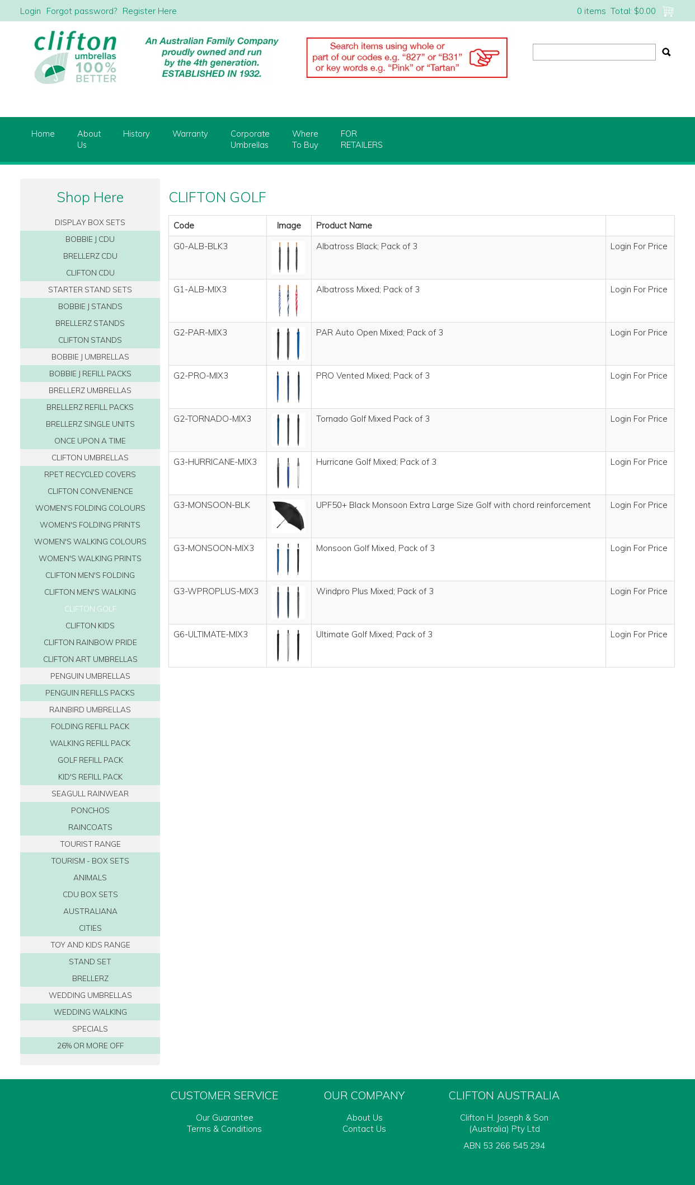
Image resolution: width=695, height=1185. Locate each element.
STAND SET (90, 961)
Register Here (150, 11)
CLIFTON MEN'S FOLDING (90, 575)
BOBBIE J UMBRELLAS (90, 356)
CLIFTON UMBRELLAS (90, 457)
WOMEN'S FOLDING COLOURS (90, 507)
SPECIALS (90, 1028)
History (136, 133)
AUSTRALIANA (90, 911)
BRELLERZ (90, 978)
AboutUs (89, 139)
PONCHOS (90, 810)
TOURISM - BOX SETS (90, 860)
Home (43, 133)
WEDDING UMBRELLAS (90, 995)
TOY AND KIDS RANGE (90, 944)
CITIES (90, 927)
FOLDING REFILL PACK (90, 726)
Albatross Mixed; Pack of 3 (368, 289)
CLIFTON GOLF (90, 608)
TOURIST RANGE (90, 843)
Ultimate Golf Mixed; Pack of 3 (374, 634)
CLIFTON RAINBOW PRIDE (90, 642)
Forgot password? (81, 11)
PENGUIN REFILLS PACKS (90, 692)
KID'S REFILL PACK (90, 776)
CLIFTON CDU (90, 272)
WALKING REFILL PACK (90, 743)
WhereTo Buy (305, 139)
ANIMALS (90, 877)
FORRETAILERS (362, 139)
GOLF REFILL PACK (90, 759)
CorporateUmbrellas (250, 139)
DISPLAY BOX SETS (90, 222)
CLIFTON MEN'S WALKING (90, 591)
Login (30, 11)
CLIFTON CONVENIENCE (90, 491)
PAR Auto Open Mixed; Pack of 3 (379, 332)
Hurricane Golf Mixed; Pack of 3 (376, 461)
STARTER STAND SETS (90, 289)
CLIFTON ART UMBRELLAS (90, 659)
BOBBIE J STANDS (90, 306)
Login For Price (639, 246)
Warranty (190, 133)
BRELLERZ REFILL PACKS (90, 407)
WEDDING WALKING (90, 1011)
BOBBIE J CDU (90, 239)
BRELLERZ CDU (90, 255)
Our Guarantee (224, 1117)
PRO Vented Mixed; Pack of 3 (373, 375)
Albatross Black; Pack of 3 (366, 246)
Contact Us (364, 1128)
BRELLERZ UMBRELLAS (90, 390)
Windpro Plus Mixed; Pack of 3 (375, 591)
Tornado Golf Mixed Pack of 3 (373, 418)
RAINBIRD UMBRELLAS (90, 709)
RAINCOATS (90, 827)
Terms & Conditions (224, 1128)
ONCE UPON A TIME (90, 440)
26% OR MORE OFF (90, 1045)
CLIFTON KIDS (90, 625)
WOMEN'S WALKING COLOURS (90, 541)
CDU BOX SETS (90, 894)
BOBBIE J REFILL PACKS (90, 373)
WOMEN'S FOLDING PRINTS (90, 524)
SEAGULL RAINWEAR (90, 793)
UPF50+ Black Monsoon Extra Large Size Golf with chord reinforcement (453, 505)
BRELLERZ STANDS (90, 323)
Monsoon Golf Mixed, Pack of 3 (375, 548)
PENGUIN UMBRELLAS (90, 675)
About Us (364, 1117)
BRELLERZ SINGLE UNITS (90, 423)
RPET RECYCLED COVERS (90, 474)
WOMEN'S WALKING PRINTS (90, 558)
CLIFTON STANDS (90, 339)
